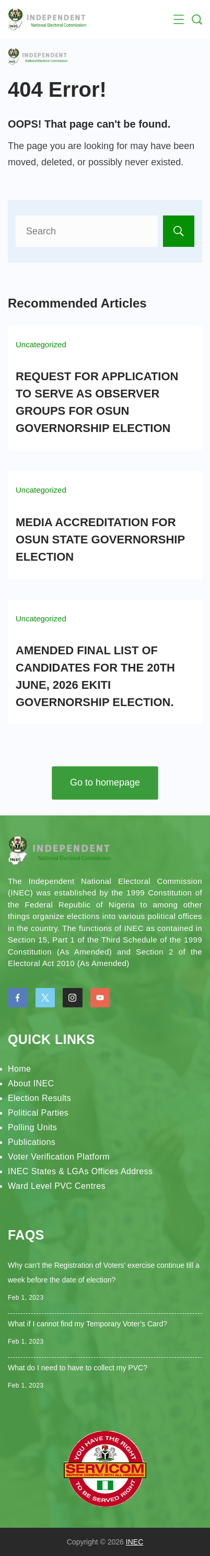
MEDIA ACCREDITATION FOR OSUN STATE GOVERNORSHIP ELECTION (100, 539)
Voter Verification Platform (59, 1156)
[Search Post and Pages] (197, 19)
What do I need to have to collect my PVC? (77, 1368)
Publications (31, 1142)
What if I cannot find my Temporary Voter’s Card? (87, 1324)
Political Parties (38, 1112)
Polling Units (32, 1127)
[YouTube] (100, 998)
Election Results (39, 1098)
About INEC (31, 1083)
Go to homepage (105, 782)
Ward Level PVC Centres (57, 1186)
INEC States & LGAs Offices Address (80, 1171)
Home (19, 1068)
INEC (134, 1542)
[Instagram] (73, 998)
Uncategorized (41, 344)
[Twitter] (45, 998)
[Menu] (178, 19)
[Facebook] (18, 998)
